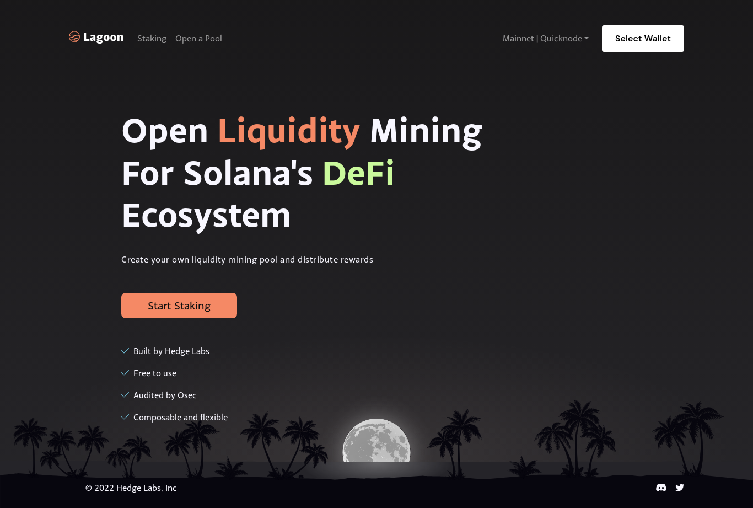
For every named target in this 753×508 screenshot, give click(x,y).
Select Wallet (643, 38)
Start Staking (179, 305)
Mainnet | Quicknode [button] (542, 38)
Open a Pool (198, 38)
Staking (151, 38)
